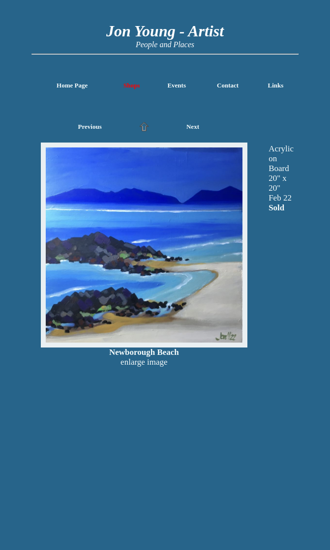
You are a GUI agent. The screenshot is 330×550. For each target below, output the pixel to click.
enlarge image (144, 362)
